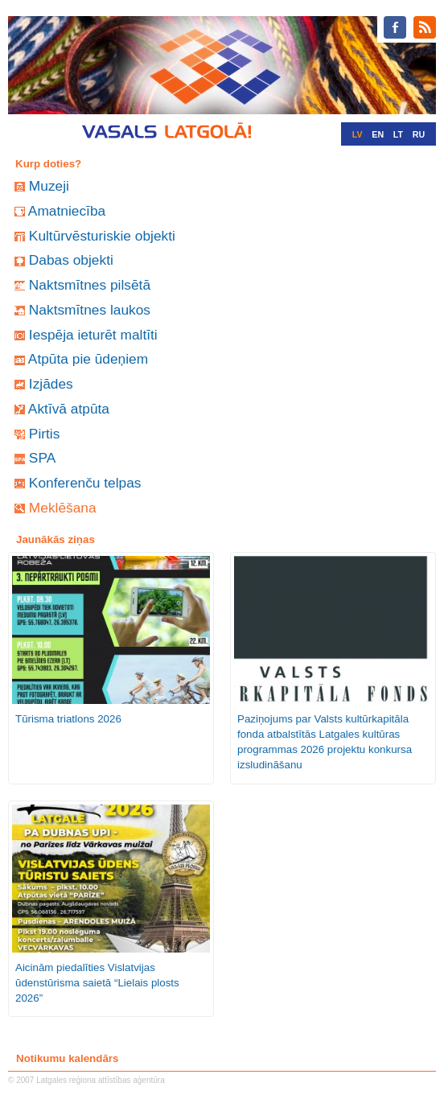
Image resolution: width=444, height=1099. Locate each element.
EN (378, 134)
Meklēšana (63, 508)
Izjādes (51, 384)
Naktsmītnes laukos (89, 310)
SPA (42, 458)
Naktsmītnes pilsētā (89, 285)
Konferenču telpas (85, 483)
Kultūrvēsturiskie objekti (102, 236)
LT (398, 134)
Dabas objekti (71, 260)
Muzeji (49, 186)
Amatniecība (66, 211)
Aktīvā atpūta (68, 409)
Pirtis (44, 434)
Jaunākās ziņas (55, 539)
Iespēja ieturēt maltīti (93, 335)
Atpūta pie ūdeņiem (88, 359)
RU (419, 134)
